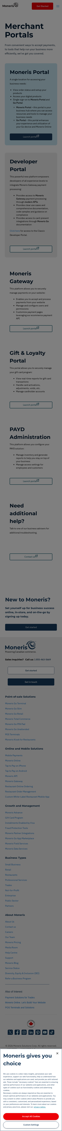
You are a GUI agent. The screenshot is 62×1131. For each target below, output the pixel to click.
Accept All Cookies (31, 1116)
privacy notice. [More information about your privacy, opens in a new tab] (40, 1107)
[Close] (57, 1053)
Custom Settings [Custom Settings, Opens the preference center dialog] (31, 1124)
